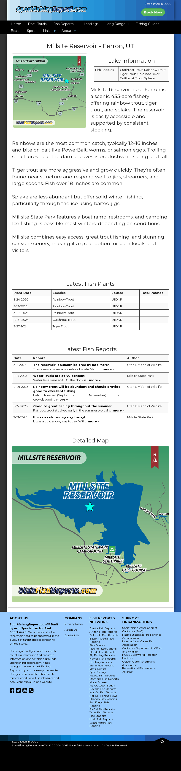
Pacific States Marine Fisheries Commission (141, 636)
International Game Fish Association (138, 643)
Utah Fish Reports (101, 719)
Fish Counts (97, 645)
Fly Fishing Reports (102, 655)
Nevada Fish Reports (102, 689)
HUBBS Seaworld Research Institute (139, 656)
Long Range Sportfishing (97, 670)
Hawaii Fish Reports (102, 658)
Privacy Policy (74, 624)
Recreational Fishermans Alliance (138, 669)
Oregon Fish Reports (103, 699)
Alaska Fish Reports (102, 628)
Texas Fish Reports (101, 712)
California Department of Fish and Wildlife (142, 649)
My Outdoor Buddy (102, 685)
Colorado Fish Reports (103, 635)
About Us (71, 629)
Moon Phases (98, 682)
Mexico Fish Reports (102, 675)
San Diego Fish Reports (99, 704)
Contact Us (72, 635)
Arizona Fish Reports (103, 631)
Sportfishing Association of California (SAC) (139, 629)
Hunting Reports (100, 662)
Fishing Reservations (102, 648)
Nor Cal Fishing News (103, 695)
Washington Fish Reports (100, 724)
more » (108, 369)
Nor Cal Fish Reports (102, 692)
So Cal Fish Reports (102, 709)
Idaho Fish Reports (101, 665)
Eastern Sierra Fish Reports (101, 640)
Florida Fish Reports (102, 652)
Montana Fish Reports (104, 679)
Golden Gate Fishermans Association (138, 663)
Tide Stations (97, 715)
